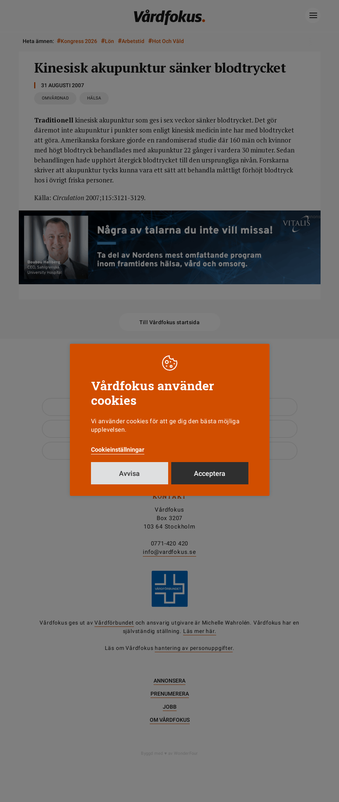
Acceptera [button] (209, 473)
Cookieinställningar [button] (117, 449)
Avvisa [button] (129, 473)
